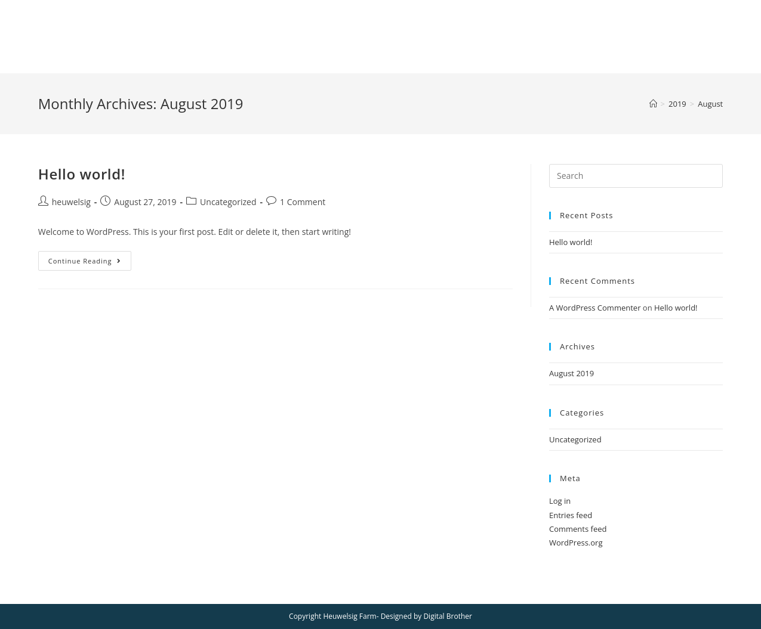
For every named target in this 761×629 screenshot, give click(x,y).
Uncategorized (228, 201)
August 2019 (571, 373)
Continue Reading (89, 263)
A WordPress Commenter (595, 307)
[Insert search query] (636, 176)
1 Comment (302, 201)
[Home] (653, 103)
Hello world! (81, 174)
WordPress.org (576, 542)
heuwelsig (71, 201)
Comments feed (577, 528)
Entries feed (570, 515)
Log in (560, 500)
